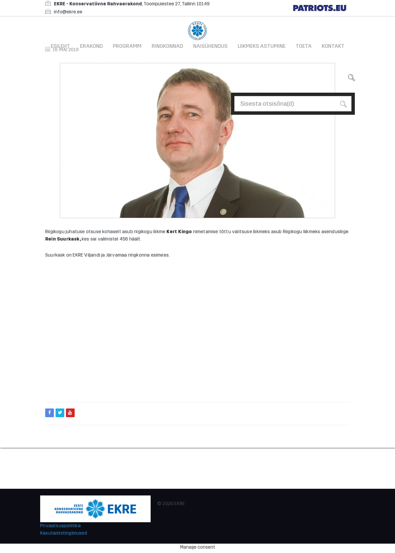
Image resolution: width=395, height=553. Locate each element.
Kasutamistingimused (63, 533)
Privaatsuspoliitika (60, 526)
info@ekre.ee (68, 12)
